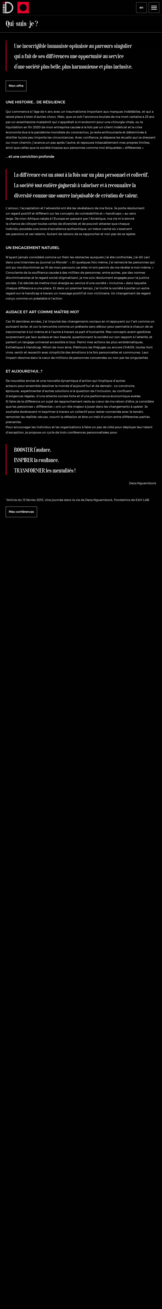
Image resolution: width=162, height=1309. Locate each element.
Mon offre (16, 86)
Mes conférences (21, 512)
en (141, 7)
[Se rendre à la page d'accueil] (7, 7)
